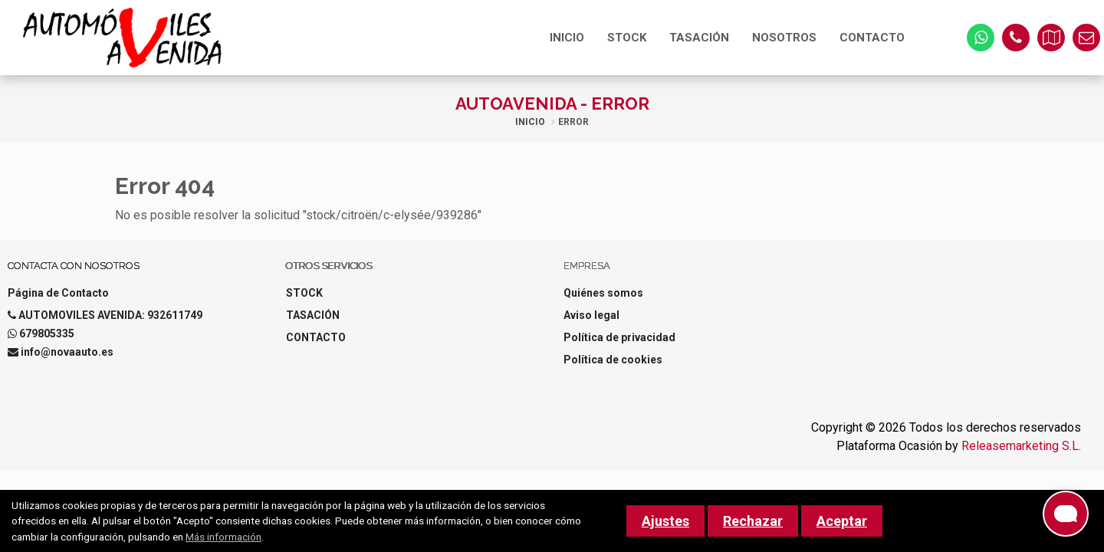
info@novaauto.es (67, 352)
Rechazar (753, 521)
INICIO (567, 37)
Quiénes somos (603, 293)
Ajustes (665, 521)
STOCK (626, 37)
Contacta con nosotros (74, 265)
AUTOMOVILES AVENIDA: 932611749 (110, 315)
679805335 (46, 333)
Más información (223, 537)
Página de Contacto (58, 293)
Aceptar (841, 521)
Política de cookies (613, 359)
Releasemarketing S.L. (1021, 446)
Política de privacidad (619, 337)
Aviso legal (591, 315)
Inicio (530, 122)
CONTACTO (872, 37)
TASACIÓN (699, 37)
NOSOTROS (784, 37)
